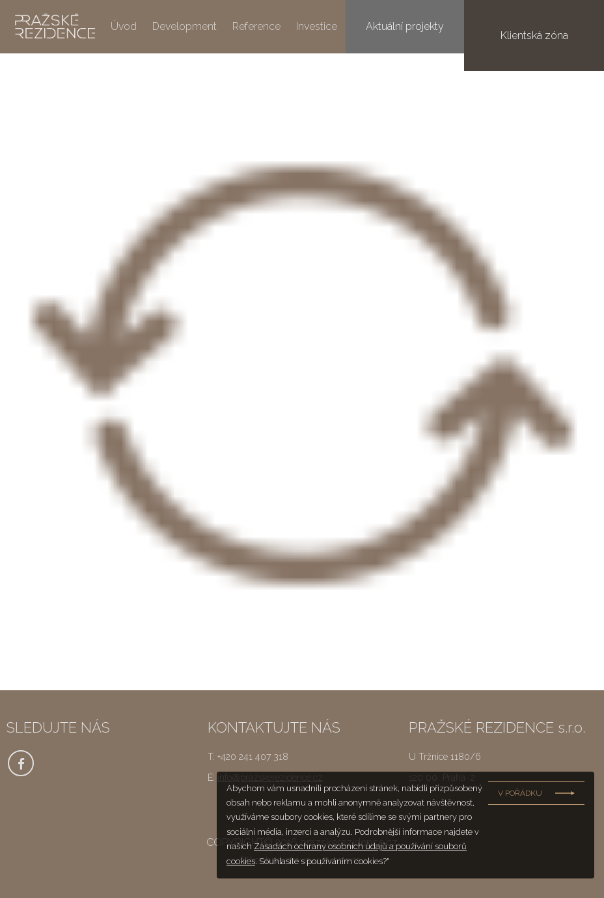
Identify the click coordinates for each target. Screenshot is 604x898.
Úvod (124, 26)
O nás (366, 26)
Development (184, 26)
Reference (256, 26)
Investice (316, 26)
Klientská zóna (550, 26)
